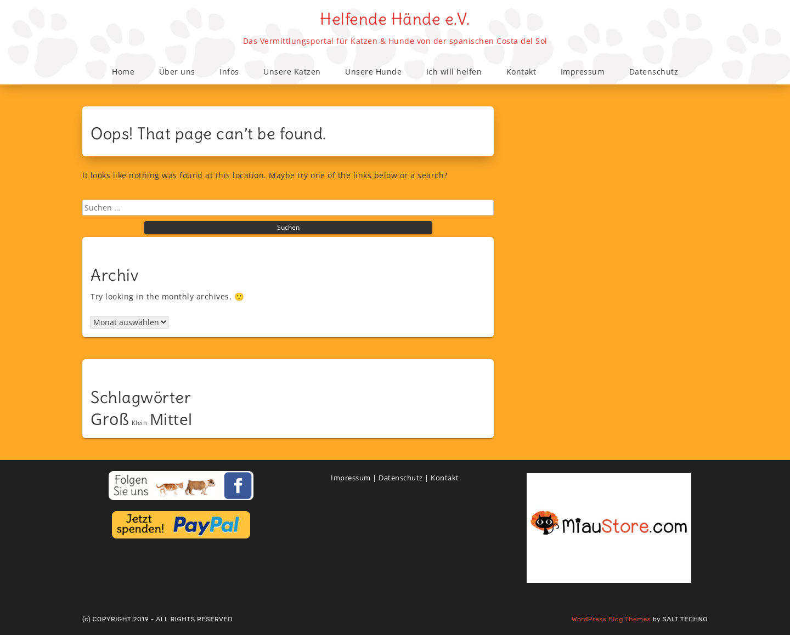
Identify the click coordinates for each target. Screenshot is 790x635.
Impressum (583, 71)
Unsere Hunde (373, 71)
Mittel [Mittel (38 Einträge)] (171, 419)
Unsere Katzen (292, 71)
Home (123, 71)
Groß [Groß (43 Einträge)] (110, 419)
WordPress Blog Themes (611, 619)
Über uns (177, 71)
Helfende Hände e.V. (395, 19)
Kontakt (521, 71)
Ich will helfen (454, 71)
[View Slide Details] (609, 528)
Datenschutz (654, 71)
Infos (229, 71)
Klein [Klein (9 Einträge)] (140, 423)
